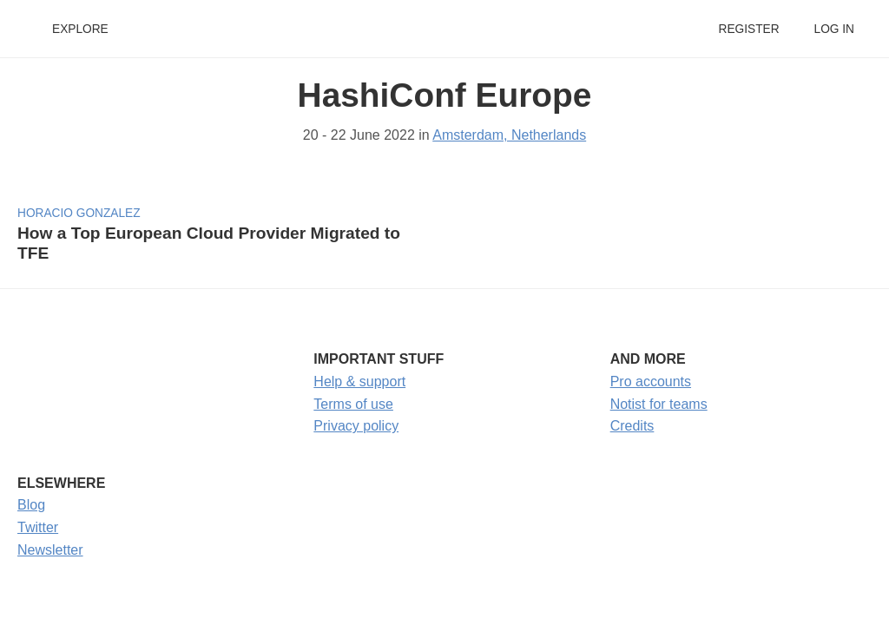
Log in (834, 29)
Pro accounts (650, 381)
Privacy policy (355, 425)
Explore (80, 29)
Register (748, 29)
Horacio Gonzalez (79, 213)
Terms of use (353, 404)
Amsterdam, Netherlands (509, 135)
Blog (31, 504)
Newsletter (50, 550)
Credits (632, 425)
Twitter (37, 527)
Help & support (359, 381)
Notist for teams (659, 404)
